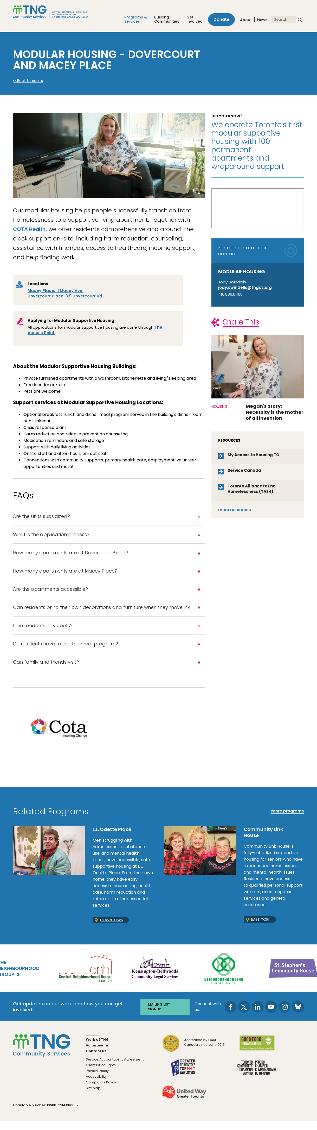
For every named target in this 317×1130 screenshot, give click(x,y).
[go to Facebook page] (230, 1016)
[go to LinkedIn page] (257, 1016)
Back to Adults (30, 81)
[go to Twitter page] (244, 1016)
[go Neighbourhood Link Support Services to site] (224, 977)
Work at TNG (97, 1048)
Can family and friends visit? (46, 671)
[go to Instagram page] (284, 1016)
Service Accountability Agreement (115, 1068)
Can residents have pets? (43, 632)
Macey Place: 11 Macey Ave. (55, 290)
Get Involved (192, 20)
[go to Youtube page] (271, 1016)
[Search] (283, 20)
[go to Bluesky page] (298, 1016)
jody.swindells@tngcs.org (245, 287)
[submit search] (300, 20)
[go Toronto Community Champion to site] (257, 1079)
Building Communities (164, 20)
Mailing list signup (159, 1016)
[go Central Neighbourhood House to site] (85, 977)
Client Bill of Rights (101, 1074)
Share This (241, 322)
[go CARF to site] (194, 1055)
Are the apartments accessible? (50, 594)
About (246, 20)
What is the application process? (51, 536)
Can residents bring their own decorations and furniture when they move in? (101, 613)
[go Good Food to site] (257, 1055)
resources (234, 509)
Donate (220, 20)
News (262, 20)
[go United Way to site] (184, 1104)
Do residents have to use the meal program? (65, 651)
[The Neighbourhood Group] (57, 12)
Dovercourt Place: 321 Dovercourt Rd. (65, 296)
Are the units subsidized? (41, 516)
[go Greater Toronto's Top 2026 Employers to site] (184, 1079)
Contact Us (96, 1060)
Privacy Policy (97, 1079)
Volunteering (97, 1054)
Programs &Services (133, 20)
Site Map (93, 1097)
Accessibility (96, 1085)
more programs (287, 820)
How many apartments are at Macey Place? (65, 574)
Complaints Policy (101, 1091)
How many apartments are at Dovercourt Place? (70, 555)
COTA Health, (33, 229)
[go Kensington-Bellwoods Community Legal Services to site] (155, 977)
